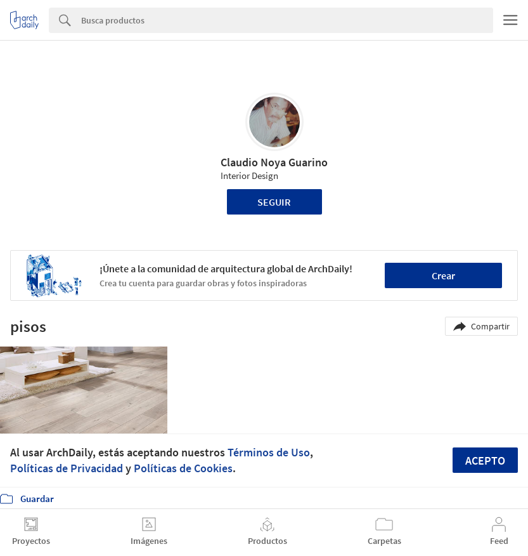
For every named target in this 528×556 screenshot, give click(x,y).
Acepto (485, 460)
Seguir (274, 201)
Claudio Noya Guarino (274, 162)
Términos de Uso (269, 452)
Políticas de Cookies (183, 468)
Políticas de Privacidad (66, 468)
